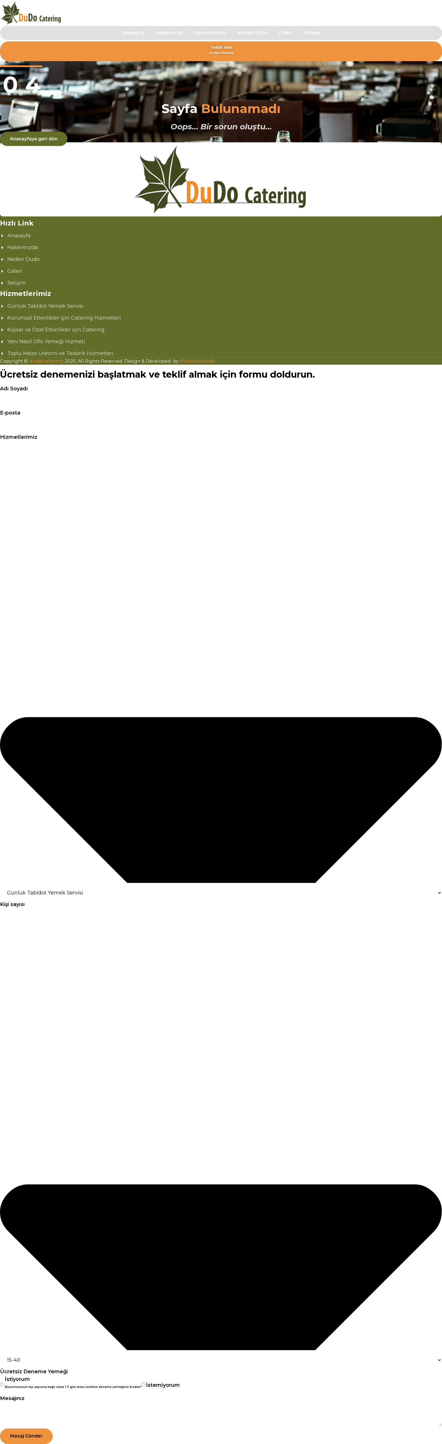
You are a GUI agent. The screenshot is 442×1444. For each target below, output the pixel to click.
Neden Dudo (252, 33)
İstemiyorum (163, 1385)
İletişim (311, 33)
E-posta (10, 413)
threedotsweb (197, 361)
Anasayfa (133, 33)
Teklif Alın (221, 50)
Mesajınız (12, 1398)
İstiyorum (73, 1383)
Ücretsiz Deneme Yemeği (34, 1371)
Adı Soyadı (14, 389)
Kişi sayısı (12, 904)
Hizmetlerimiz (210, 33)
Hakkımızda (169, 33)
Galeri (285, 33)
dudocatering (46, 361)
